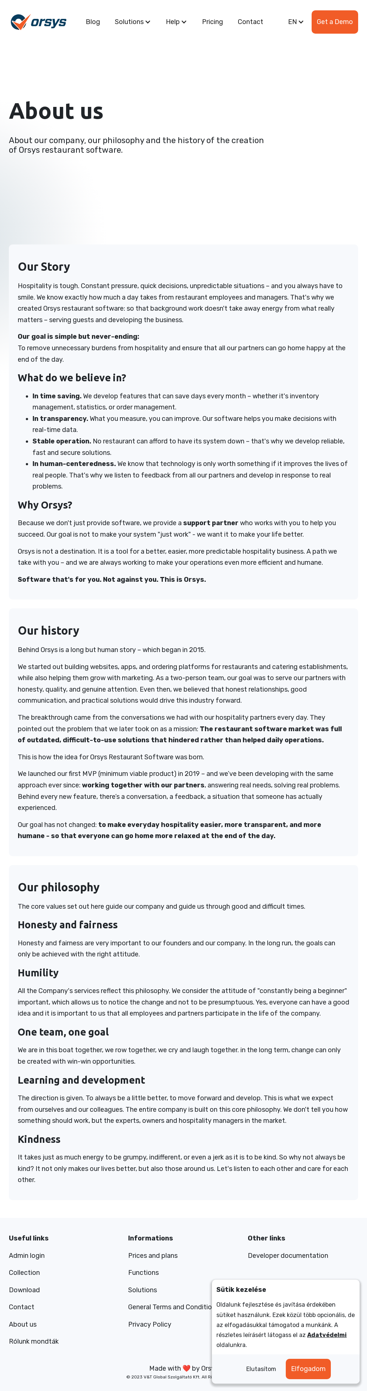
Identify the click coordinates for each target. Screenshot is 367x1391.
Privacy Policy (149, 1324)
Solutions (142, 1290)
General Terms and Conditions (173, 1307)
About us (23, 1324)
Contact (250, 22)
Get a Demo (335, 22)
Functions (143, 1273)
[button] (132, 22)
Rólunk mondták (34, 1341)
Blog (93, 22)
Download (24, 1290)
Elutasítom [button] (261, 1369)
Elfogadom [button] (308, 1369)
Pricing (212, 22)
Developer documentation (288, 1256)
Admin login (27, 1256)
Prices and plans (153, 1256)
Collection (24, 1273)
